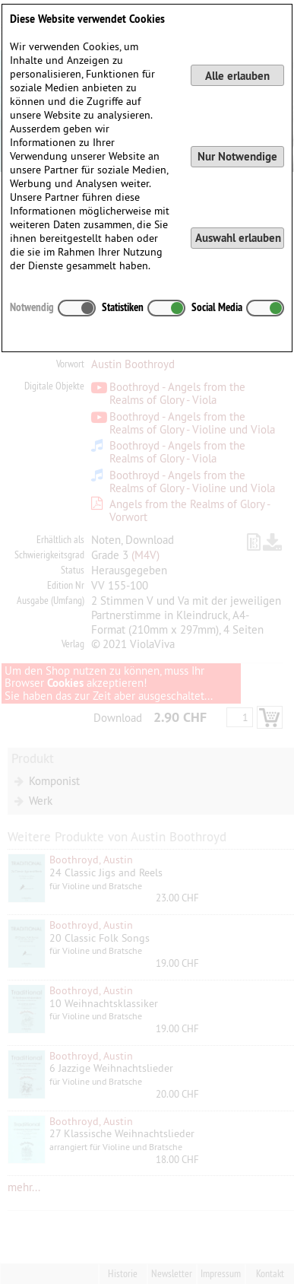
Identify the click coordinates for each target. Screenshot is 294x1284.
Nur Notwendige (237, 156)
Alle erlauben (237, 75)
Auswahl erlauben (238, 237)
